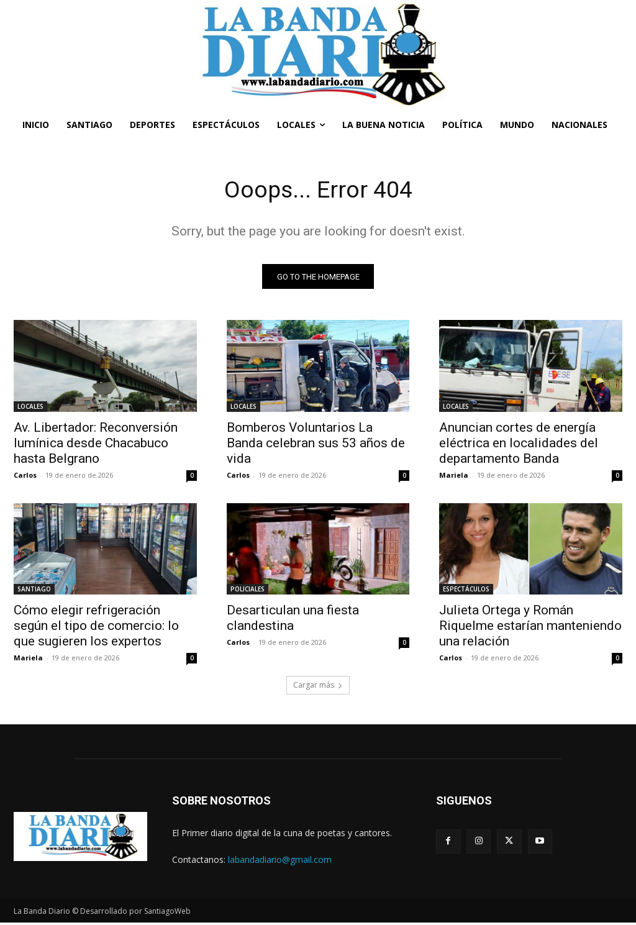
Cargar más (318, 687)
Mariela (453, 476)
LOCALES (30, 408)
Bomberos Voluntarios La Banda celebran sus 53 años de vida (316, 445)
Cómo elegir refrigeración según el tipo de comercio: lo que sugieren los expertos (96, 628)
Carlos (25, 476)
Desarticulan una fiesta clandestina (293, 620)
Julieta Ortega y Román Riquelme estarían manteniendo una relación (530, 628)
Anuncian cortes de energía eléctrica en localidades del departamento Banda (518, 445)
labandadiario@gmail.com (280, 862)
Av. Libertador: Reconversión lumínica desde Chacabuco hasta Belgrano (96, 445)
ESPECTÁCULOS (466, 591)
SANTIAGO (34, 591)
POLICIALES (247, 591)
